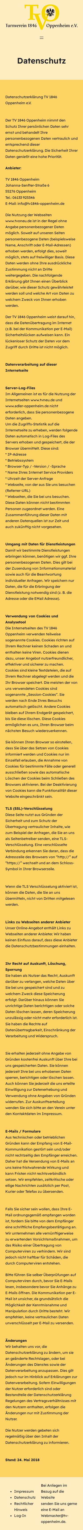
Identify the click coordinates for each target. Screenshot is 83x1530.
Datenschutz (25, 1497)
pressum (26, 1491)
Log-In (20, 1515)
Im (16, 1491)
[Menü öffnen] (41, 37)
